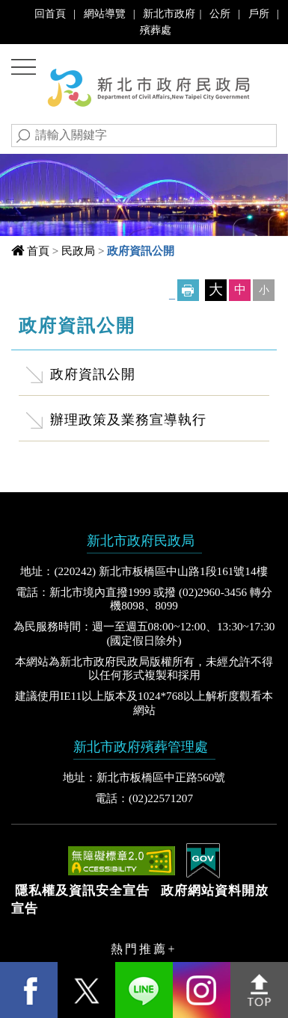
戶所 (258, 13)
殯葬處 (155, 30)
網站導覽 (105, 13)
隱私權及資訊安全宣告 (82, 891)
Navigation (26, 69)
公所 (219, 13)
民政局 (78, 250)
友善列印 (188, 290)
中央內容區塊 (59, 320)
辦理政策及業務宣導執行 (128, 419)
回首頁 (50, 13)
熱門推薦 (139, 949)
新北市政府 (169, 13)
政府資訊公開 (92, 374)
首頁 (38, 250)
